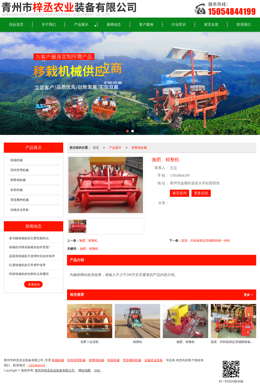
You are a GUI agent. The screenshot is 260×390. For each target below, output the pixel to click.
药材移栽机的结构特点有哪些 (29, 274)
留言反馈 (211, 24)
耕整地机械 (139, 147)
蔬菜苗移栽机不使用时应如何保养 (32, 256)
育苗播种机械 (19, 200)
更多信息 (201, 193)
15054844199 (36, 365)
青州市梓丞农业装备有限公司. (55, 370)
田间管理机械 (19, 170)
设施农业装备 (19, 210)
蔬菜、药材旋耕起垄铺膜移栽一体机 (205, 240)
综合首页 (16, 24)
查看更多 (34, 284)
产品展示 (81, 24)
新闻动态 (114, 24)
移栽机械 (16, 160)
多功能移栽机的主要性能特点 (29, 238)
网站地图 (84, 370)
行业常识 (179, 24)
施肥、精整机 (88, 240)
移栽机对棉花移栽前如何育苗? (29, 247)
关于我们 (49, 24)
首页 (96, 147)
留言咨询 (179, 193)
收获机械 (16, 190)
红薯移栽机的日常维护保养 (27, 265)
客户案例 (146, 24)
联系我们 (244, 24)
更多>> (248, 295)
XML (97, 370)
